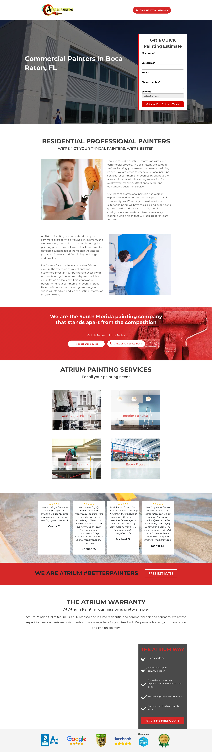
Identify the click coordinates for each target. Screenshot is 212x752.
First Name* (148, 53)
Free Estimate (161, 574)
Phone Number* (151, 82)
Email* (145, 72)
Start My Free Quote (162, 720)
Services (146, 91)
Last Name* (148, 63)
